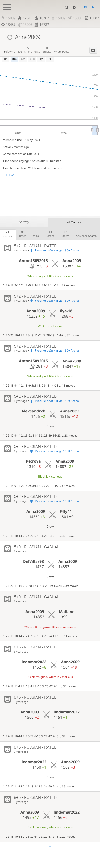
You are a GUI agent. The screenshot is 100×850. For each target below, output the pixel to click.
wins (36, 233)
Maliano (67, 611)
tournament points (29, 49)
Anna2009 (71, 261)
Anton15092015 (33, 260)
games (7, 234)
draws (65, 233)
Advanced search (86, 236)
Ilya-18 (66, 311)
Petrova (33, 461)
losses (50, 233)
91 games (74, 222)
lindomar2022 (33, 661)
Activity (24, 222)
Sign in (89, 7)
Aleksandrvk (33, 411)
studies (47, 49)
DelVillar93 (33, 561)
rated (22, 233)
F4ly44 (66, 511)
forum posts (61, 49)
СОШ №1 (9, 175)
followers (9, 49)
